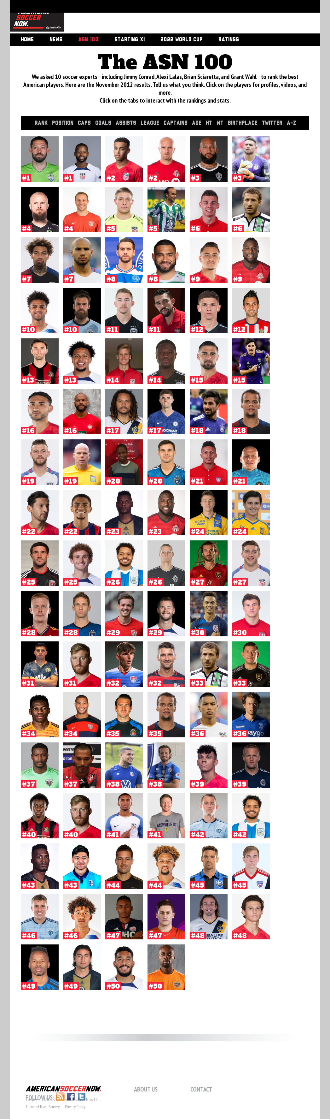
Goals (104, 123)
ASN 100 (88, 39)
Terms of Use (36, 1107)
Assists (127, 123)
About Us (146, 1089)
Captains (176, 123)
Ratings (228, 39)
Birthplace (243, 123)
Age (197, 123)
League (151, 123)
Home (27, 39)
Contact (201, 1089)
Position (63, 123)
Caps (85, 123)
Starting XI (129, 39)
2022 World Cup (181, 39)
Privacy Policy (75, 1107)
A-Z (292, 123)
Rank (42, 123)
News (55, 39)
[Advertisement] (185, 17)
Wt (221, 123)
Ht (210, 123)
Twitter (273, 123)
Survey (54, 1107)
